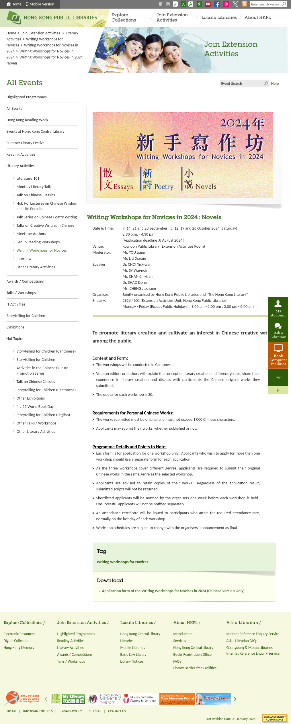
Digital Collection (17, 640)
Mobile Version (42, 4)
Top (278, 377)
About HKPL (258, 18)
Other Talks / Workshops (36, 423)
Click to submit (265, 83)
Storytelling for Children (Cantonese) (46, 351)
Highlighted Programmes (27, 97)
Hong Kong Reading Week (27, 120)
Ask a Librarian (278, 335)
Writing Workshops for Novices (42, 250)
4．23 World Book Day (35, 406)
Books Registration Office (192, 654)
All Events (14, 108)
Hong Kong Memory (19, 647)
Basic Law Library (133, 654)
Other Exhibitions (31, 398)
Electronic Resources (19, 633)
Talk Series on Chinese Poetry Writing (47, 217)
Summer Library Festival (26, 142)
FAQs (177, 661)
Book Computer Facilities (278, 360)
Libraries (127, 640)
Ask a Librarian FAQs (241, 640)
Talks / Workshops (21, 292)
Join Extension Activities (172, 18)
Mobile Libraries (132, 647)
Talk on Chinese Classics (36, 195)
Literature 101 (28, 178)
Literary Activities (21, 165)
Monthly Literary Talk (34, 186)
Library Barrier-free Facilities (194, 668)
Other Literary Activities (36, 267)
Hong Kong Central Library (140, 633)
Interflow (24, 258)
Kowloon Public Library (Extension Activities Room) (164, 246)
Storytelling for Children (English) (43, 414)
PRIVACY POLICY (71, 711)
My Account (278, 314)
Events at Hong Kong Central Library (36, 131)
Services (179, 640)
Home (17, 4)
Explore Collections (124, 18)
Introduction (183, 633)
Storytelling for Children (26, 315)
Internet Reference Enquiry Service (253, 633)
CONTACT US (117, 711)
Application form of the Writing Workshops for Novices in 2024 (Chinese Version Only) (173, 590)
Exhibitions (15, 327)
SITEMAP (95, 711)
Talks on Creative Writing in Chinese (46, 225)
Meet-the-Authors (31, 233)
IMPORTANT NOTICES (38, 711)
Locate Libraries (219, 18)
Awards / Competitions (25, 281)
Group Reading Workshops (38, 242)
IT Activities (16, 304)
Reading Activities (21, 154)
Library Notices (131, 661)
